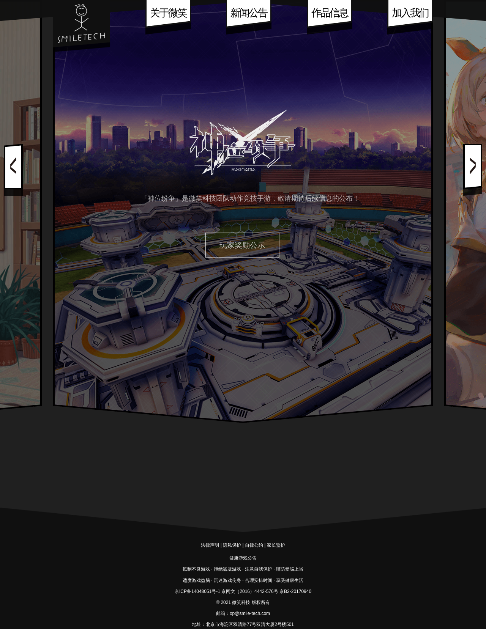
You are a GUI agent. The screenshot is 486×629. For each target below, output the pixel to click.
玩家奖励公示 (242, 245)
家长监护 (276, 545)
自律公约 (254, 545)
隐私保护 (232, 545)
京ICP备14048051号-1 (197, 591)
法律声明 (210, 545)
